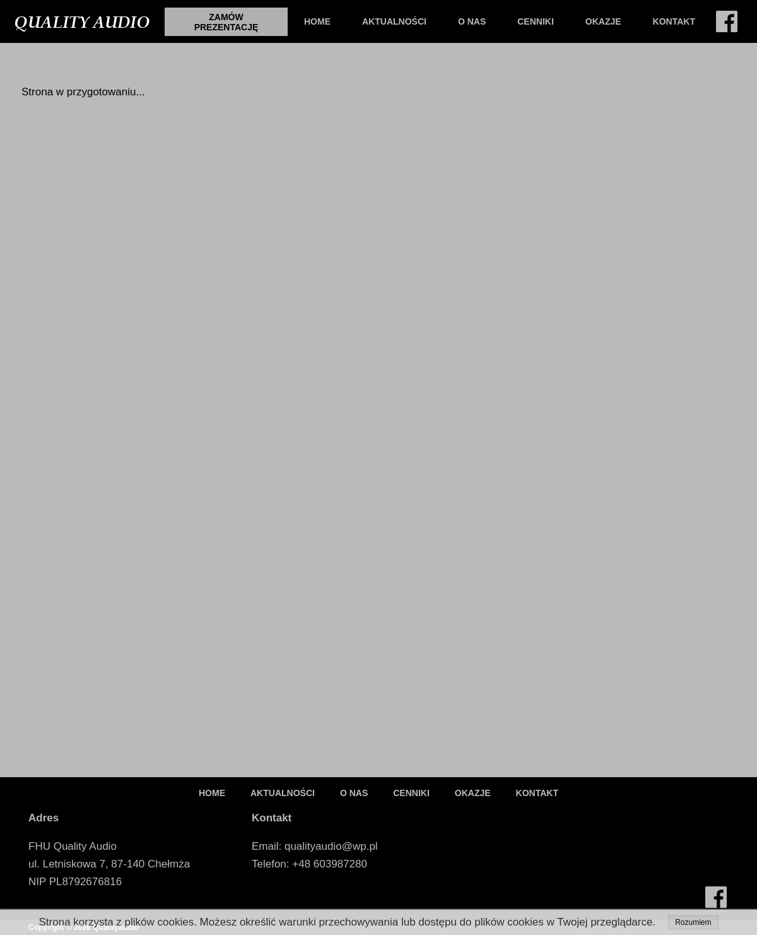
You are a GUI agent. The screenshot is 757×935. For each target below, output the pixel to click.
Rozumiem (693, 922)
